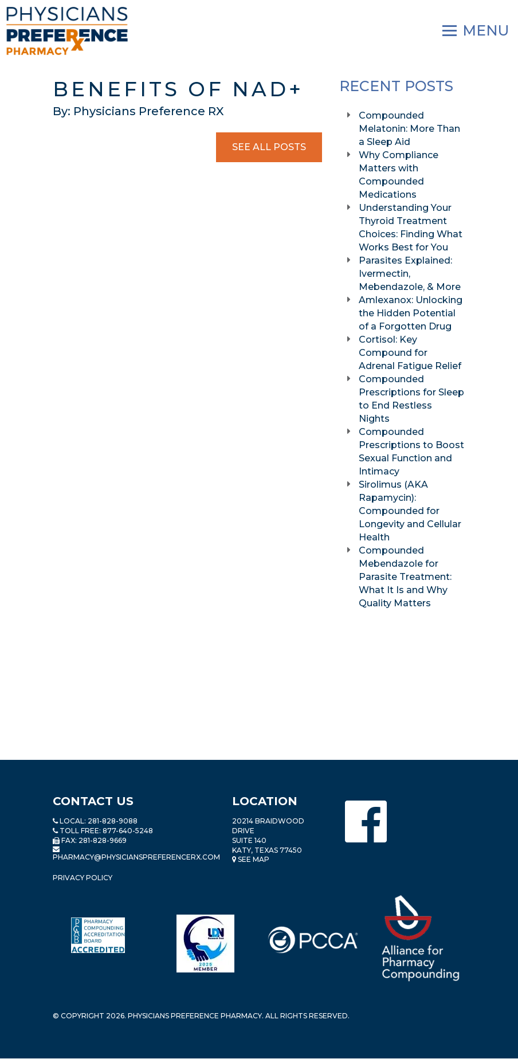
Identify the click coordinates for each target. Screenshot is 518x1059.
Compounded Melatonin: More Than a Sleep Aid (409, 128)
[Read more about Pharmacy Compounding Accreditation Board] (98, 935)
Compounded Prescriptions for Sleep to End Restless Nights (411, 399)
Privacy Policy (82, 877)
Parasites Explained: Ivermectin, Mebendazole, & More (411, 273)
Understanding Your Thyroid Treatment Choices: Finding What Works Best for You (410, 227)
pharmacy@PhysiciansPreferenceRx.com (136, 857)
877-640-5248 (128, 830)
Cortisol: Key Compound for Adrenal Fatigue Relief (411, 352)
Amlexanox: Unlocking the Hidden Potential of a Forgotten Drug (410, 313)
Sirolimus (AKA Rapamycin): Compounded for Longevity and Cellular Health (410, 511)
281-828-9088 (113, 821)
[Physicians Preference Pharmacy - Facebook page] (366, 821)
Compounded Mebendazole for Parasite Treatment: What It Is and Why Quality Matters (405, 577)
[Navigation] (475, 30)
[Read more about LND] (205, 943)
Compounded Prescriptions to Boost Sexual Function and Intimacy (411, 451)
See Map (250, 859)
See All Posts (269, 147)
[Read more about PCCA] (313, 940)
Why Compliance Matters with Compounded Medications (398, 175)
